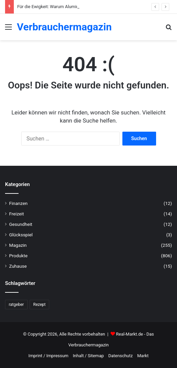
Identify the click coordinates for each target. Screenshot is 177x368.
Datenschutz (120, 355)
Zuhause (18, 266)
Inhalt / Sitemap (88, 355)
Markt (143, 355)
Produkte (18, 255)
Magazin (18, 245)
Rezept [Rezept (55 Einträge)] (39, 304)
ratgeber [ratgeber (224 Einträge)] (16, 304)
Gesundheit (20, 224)
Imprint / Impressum (48, 355)
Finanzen (18, 203)
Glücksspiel (21, 234)
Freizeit (16, 213)
